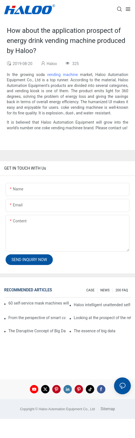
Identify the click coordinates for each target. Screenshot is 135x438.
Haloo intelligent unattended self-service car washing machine (102, 305)
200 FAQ (121, 290)
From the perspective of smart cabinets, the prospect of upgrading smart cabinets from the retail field (36, 317)
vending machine (62, 74)
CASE (90, 290)
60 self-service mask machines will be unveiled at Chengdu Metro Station (39, 303)
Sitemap (107, 409)
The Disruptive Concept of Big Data (36, 331)
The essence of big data (94, 331)
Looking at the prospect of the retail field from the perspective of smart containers (102, 317)
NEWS (105, 290)
